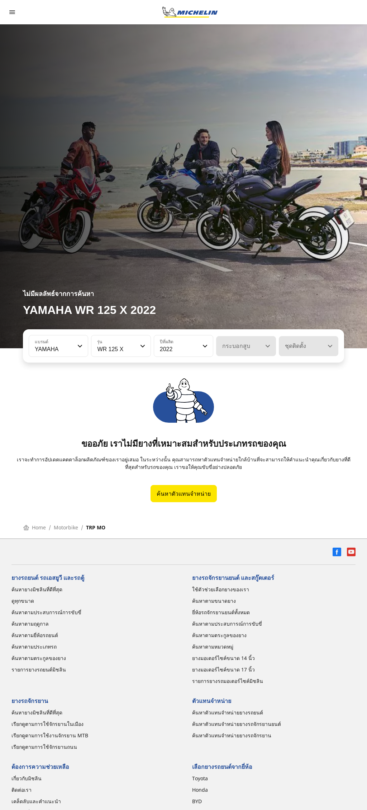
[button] (79, 346)
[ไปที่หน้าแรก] (190, 12)
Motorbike (66, 527)
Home (34, 527)
